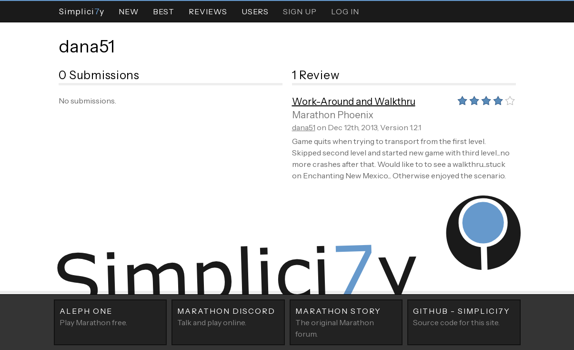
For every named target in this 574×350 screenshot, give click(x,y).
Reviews (208, 11)
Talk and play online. (228, 316)
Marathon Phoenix (332, 115)
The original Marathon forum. (346, 322)
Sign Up (300, 11)
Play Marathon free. (110, 316)
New (129, 11)
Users (255, 11)
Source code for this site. (464, 316)
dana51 (87, 46)
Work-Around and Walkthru (353, 101)
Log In (345, 11)
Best (163, 11)
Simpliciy (81, 11)
